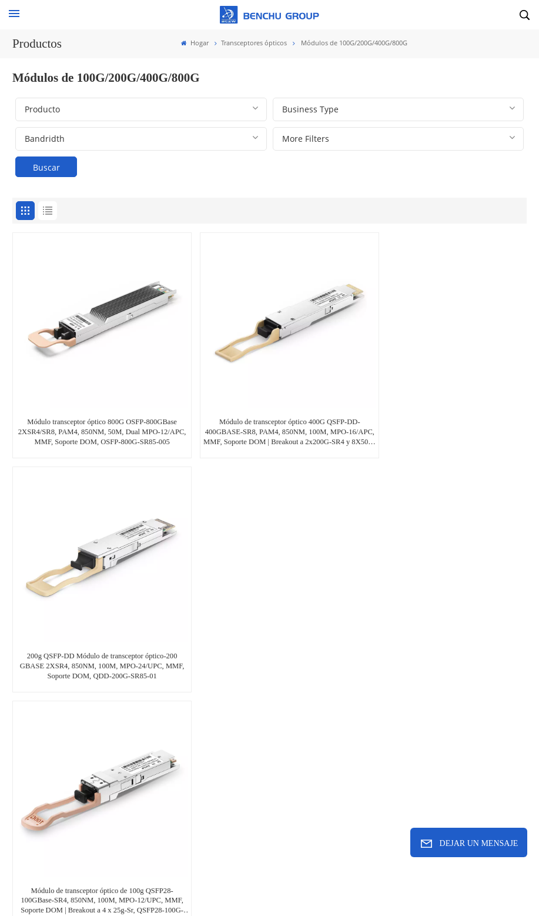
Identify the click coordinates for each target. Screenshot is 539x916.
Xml (366, 886)
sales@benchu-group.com (71, 729)
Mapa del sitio (321, 886)
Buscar (46, 167)
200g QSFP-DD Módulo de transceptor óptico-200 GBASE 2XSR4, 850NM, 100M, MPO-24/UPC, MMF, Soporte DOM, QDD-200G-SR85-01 (444, 419)
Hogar (195, 43)
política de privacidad (425, 886)
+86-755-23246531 (237, 729)
